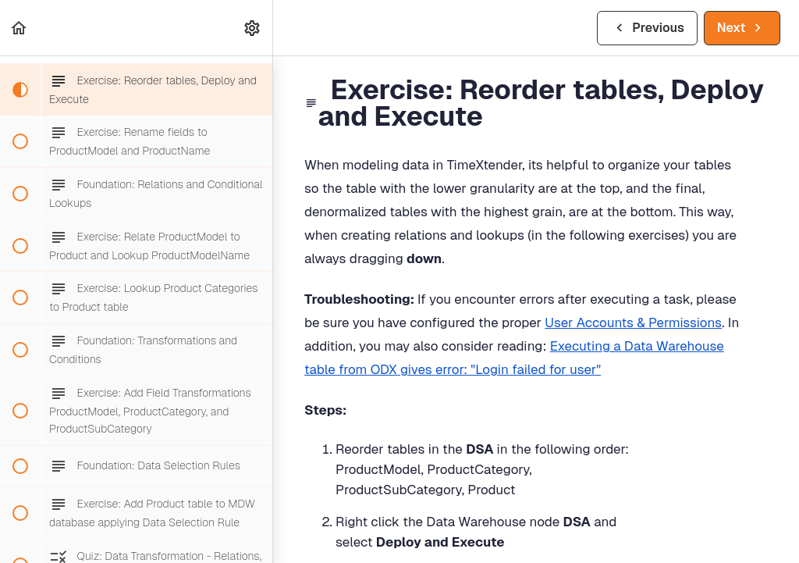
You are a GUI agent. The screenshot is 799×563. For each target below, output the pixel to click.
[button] (19, 27)
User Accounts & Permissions (633, 322)
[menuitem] (252, 27)
